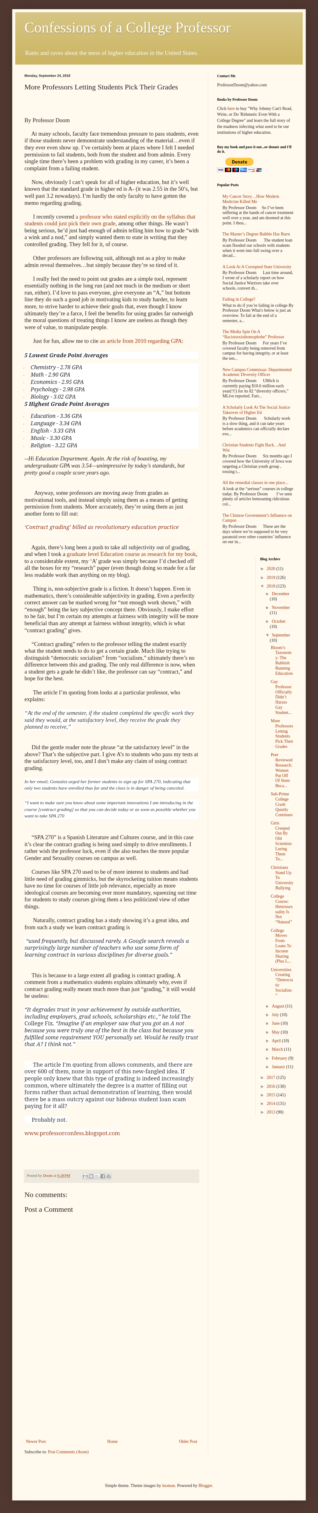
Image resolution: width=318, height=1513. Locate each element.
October (279, 621)
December (281, 593)
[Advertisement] (111, 1391)
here (231, 108)
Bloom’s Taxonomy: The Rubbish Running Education (282, 660)
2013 (271, 1112)
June (276, 1023)
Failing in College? (239, 299)
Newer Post (36, 1441)
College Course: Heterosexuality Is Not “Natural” (282, 909)
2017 (271, 1077)
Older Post (188, 1441)
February (280, 1058)
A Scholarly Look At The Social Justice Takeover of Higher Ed (256, 410)
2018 (271, 586)
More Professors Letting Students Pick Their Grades (282, 734)
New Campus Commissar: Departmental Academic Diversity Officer (257, 372)
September (281, 635)
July (276, 1014)
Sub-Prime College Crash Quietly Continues (282, 804)
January (279, 1066)
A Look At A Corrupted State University (257, 267)
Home (112, 1441)
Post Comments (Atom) (68, 1452)
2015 (271, 1095)
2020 (271, 568)
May (276, 1032)
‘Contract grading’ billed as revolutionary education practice (101, 527)
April (277, 1040)
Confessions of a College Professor (127, 27)
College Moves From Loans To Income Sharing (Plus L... (281, 946)
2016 (271, 1086)
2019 (271, 577)
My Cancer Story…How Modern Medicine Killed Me (251, 199)
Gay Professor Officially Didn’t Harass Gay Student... (281, 697)
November (281, 607)
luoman (168, 1485)
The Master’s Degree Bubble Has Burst (256, 234)
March (278, 1049)
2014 (271, 1103)
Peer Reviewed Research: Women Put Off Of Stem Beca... (281, 770)
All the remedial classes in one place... (255, 482)
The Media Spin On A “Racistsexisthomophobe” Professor (253, 334)
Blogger (205, 1485)
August (278, 1006)
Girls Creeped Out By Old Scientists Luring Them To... (281, 841)
